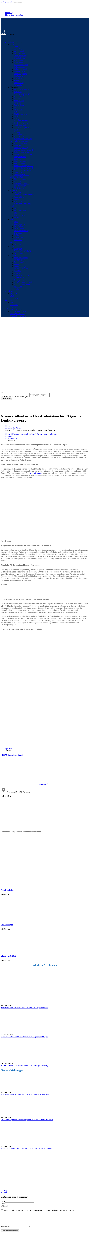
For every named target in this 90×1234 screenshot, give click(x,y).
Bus (15, 213)
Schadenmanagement (23, 166)
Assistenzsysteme (21, 143)
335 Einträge (5, 961)
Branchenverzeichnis (13, 42)
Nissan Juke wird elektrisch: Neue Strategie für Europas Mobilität (24, 1008)
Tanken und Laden (41, 435)
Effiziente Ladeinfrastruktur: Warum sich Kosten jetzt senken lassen (25, 1095)
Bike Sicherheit (20, 226)
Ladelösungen (20, 186)
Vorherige (4, 1191)
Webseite (4, 1207)
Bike (11, 219)
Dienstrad (18, 233)
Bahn (16, 208)
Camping (13, 246)
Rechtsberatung (21, 123)
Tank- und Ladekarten (23, 170)
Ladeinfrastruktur (21, 183)
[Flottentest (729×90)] (41, 595)
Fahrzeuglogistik (21, 71)
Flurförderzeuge (21, 260)
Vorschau (8, 751)
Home (7, 426)
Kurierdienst (19, 264)
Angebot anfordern (18, 316)
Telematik (18, 172)
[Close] (2, 392)
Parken (17, 80)
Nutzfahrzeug (20, 278)
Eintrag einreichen (7, 2)
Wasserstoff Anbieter (23, 139)
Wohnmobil (19, 253)
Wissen (13, 307)
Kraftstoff (18, 109)
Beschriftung (19, 58)
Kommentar (5, 1230)
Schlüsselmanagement (23, 168)
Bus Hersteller (20, 215)
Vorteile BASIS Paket (18, 311)
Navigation (18, 118)
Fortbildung (19, 105)
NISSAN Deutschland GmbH (12, 756)
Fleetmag (9, 13)
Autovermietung (20, 56)
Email (3, 1204)
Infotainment (19, 76)
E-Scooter (18, 181)
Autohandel (19, 51)
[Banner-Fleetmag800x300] (45, 828)
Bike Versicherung (21, 231)
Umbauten (18, 85)
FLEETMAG (14, 305)
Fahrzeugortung (21, 148)
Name (3, 1202)
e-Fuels (17, 98)
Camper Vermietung (22, 251)
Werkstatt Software (22, 204)
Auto (12, 44)
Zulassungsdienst (21, 174)
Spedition (18, 287)
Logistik (13, 255)
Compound (19, 62)
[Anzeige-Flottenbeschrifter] (45, 1183)
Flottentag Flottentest (14, 15)
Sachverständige (21, 125)
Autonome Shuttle (21, 89)
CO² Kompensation (22, 94)
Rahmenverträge (21, 121)
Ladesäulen (53, 435)
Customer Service (21, 96)
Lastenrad (18, 237)
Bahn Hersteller (20, 210)
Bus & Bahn (14, 206)
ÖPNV (16, 217)
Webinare (14, 298)
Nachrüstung (19, 78)
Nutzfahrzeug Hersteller (24, 282)
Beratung (18, 91)
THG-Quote (19, 188)
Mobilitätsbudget (21, 161)
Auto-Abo (18, 49)
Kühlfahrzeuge (20, 266)
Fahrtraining (19, 100)
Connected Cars (21, 65)
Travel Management (22, 127)
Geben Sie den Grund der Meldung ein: (15, 397)
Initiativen (18, 107)
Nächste (4, 1193)
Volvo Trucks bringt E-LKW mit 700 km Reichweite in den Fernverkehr (26, 1149)
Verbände (18, 132)
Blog (11, 302)
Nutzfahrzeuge (20, 280)
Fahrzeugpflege (20, 74)
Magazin (8, 300)
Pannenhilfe (19, 197)
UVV (16, 130)
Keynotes (14, 293)
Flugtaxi (17, 103)
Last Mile (17, 271)
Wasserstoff (19, 136)
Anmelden (18, 2)
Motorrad (18, 240)
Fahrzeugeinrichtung (22, 69)
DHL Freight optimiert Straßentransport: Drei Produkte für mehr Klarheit (27, 1120)
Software (13, 242)
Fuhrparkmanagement (19, 141)
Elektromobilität (16, 177)
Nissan (18, 429)
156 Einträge (5, 930)
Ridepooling (19, 83)
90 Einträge (5, 895)
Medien (17, 116)
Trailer (16, 289)
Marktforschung (20, 114)
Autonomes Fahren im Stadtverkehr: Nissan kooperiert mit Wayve (24, 1037)
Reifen (16, 199)
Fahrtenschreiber (21, 257)
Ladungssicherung (21, 269)
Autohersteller (20, 53)
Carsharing (18, 60)
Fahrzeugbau (19, 67)
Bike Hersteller (20, 224)
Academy (9, 291)
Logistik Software (21, 275)
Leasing (17, 159)
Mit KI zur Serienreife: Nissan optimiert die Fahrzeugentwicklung (24, 1066)
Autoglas (18, 192)
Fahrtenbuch (19, 145)
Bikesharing (19, 228)
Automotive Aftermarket (24, 195)
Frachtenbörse (20, 262)
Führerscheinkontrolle (23, 154)
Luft (15, 112)
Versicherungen (20, 134)
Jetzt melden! (6, 399)
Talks (12, 296)
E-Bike (16, 235)
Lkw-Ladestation (35, 474)
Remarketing (19, 163)
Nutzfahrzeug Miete (22, 284)
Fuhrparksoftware (21, 152)
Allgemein (14, 87)
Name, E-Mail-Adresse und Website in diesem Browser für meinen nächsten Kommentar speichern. (39, 1211)
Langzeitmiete (20, 157)
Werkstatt (14, 190)
